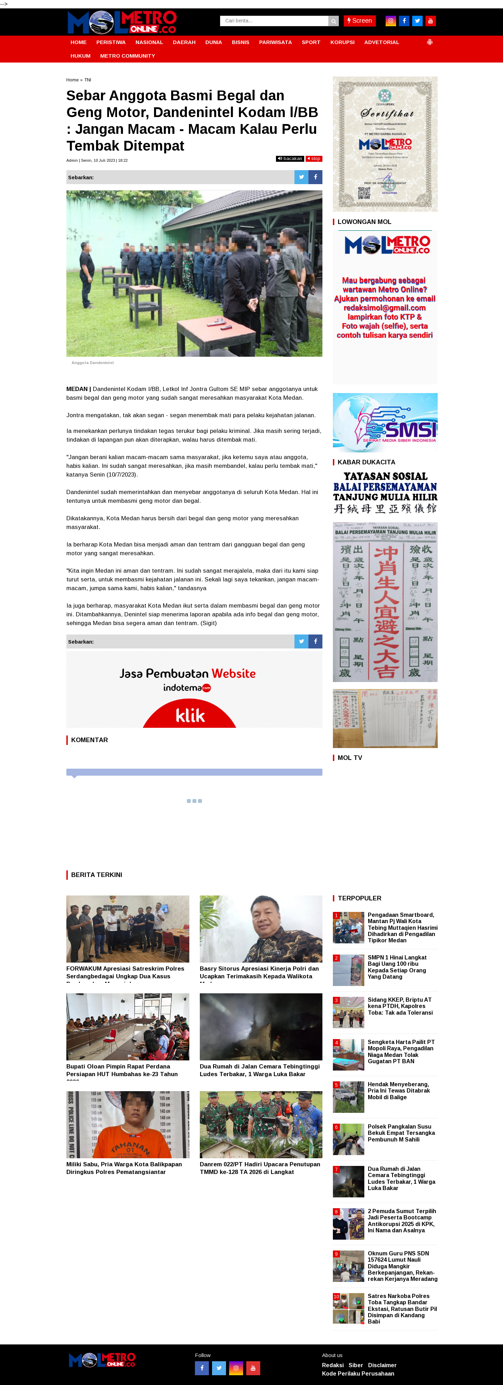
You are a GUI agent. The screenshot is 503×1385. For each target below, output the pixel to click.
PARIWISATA (275, 42)
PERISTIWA (111, 42)
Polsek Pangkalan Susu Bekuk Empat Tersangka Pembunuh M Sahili (401, 1133)
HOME (79, 42)
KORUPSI (342, 42)
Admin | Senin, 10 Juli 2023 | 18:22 (96, 160)
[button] (429, 39)
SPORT (311, 42)
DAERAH (184, 42)
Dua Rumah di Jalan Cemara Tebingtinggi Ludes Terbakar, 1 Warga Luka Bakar (401, 1178)
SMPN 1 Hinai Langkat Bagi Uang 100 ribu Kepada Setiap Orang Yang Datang (397, 967)
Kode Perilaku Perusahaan (358, 1374)
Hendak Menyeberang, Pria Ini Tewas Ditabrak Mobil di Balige (399, 1090)
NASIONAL (149, 42)
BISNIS (240, 42)
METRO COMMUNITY (127, 56)
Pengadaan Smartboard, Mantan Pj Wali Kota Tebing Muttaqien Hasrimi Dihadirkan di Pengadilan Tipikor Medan (403, 927)
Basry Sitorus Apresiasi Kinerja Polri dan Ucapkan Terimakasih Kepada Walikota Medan (259, 976)
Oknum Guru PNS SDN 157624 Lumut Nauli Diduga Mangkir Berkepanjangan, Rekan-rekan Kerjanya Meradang (403, 1266)
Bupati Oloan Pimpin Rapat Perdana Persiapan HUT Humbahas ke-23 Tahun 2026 (122, 1074)
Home (72, 79)
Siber (356, 1365)
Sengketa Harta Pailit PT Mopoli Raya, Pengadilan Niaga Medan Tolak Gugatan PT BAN (401, 1051)
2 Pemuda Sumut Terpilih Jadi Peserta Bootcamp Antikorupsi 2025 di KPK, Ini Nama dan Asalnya (402, 1220)
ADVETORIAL (381, 42)
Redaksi (333, 1365)
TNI (87, 79)
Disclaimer (382, 1365)
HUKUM (80, 56)
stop (314, 158)
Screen (360, 20)
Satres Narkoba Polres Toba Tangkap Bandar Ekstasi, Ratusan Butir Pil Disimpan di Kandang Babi (402, 1309)
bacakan (290, 158)
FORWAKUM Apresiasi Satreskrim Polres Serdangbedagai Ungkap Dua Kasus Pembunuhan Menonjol (125, 976)
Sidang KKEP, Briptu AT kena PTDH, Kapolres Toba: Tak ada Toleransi (400, 1006)
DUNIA (213, 42)
